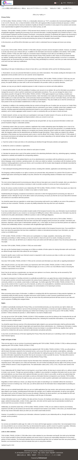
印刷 (2, 6)
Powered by (39, 458)
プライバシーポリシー (43, 455)
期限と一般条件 (31, 455)
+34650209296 (59, 452)
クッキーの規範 (56, 455)
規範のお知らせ (21, 455)
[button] (56, 2)
